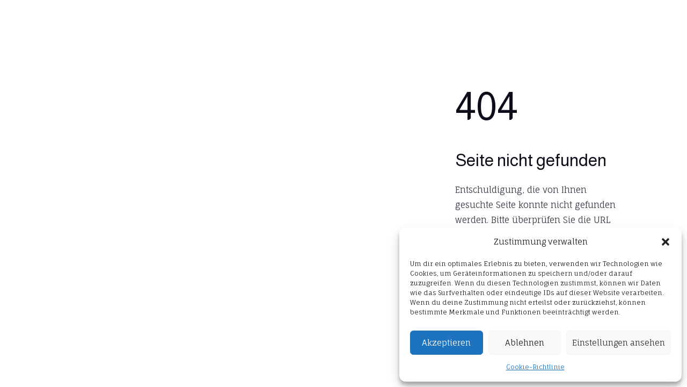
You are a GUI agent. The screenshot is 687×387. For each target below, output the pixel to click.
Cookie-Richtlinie (535, 367)
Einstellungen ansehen (618, 343)
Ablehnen (524, 343)
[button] (665, 241)
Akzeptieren (446, 343)
